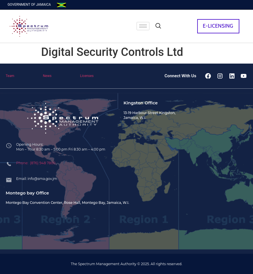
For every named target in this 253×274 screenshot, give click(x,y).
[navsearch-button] (158, 26)
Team (10, 76)
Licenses (87, 76)
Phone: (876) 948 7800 (35, 163)
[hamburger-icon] (143, 26)
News (47, 76)
